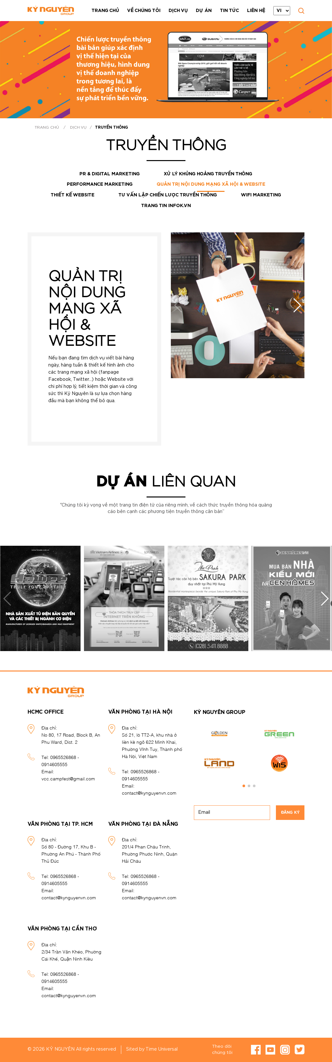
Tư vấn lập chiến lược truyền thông (167, 195)
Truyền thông (111, 127)
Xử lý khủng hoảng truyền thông (208, 174)
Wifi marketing (261, 195)
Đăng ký (290, 812)
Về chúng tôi (143, 10)
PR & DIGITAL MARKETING (109, 174)
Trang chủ (105, 10)
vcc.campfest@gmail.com (68, 778)
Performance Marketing (100, 184)
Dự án (204, 10)
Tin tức (229, 10)
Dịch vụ (178, 10)
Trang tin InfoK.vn (166, 206)
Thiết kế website (72, 195)
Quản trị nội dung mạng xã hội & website (211, 184)
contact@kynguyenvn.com (149, 792)
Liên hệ (256, 10)
